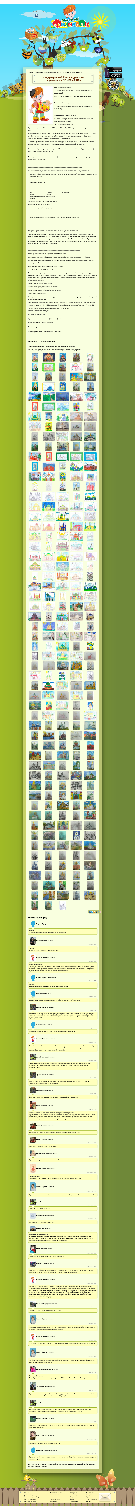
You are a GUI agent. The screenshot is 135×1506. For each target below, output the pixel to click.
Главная (31, 72)
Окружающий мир (55, 1499)
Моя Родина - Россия (56, 1493)
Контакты (88, 1501)
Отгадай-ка (73, 1493)
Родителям (89, 1497)
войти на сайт (89, 1464)
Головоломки (74, 1501)
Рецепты (52, 1497)
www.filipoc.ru (58, 93)
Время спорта (90, 1493)
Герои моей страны (55, 1495)
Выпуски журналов (30, 1499)
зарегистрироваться (72, 1464)
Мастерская (53, 1501)
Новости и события (91, 1499)
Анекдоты (89, 1495)
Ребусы (72, 1497)
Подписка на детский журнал (33, 1497)
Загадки (72, 1499)
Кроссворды (73, 1495)
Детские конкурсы (40, 72)
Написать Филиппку (30, 1501)
